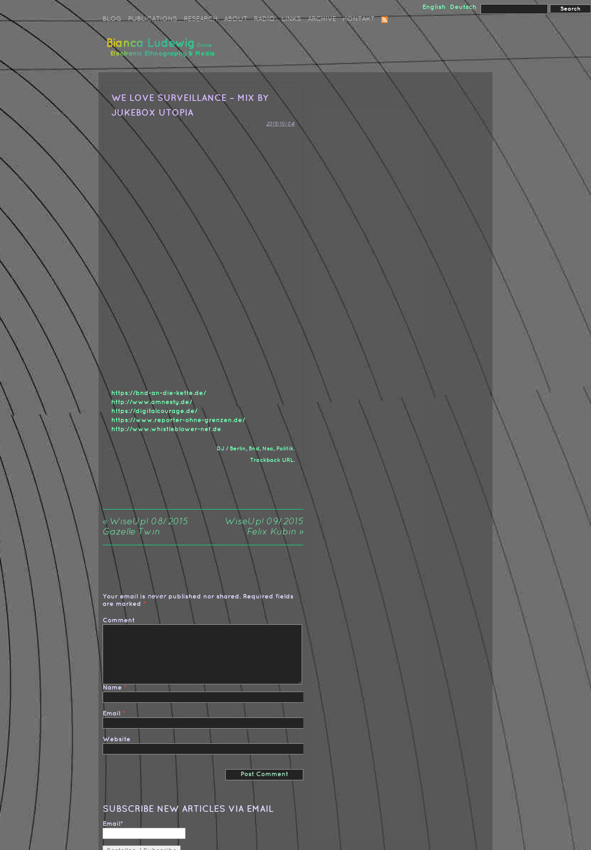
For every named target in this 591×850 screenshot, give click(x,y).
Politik (284, 448)
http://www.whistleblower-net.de (166, 429)
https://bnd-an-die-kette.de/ (158, 393)
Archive (322, 19)
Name (112, 688)
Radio (264, 19)
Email (111, 714)
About (235, 19)
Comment (119, 620)
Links (291, 19)
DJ (220, 448)
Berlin (238, 448)
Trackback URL (271, 460)
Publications (152, 19)
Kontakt (359, 19)
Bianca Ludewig (162, 50)
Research (201, 19)
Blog (112, 19)
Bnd (254, 448)
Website (117, 739)
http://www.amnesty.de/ (151, 402)
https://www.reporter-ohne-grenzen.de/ (178, 420)
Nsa (267, 448)
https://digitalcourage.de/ (154, 411)
